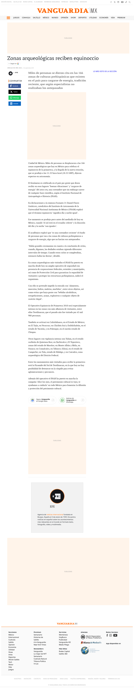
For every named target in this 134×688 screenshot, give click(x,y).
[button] (8, 18)
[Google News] (42, 400)
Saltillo (36, 17)
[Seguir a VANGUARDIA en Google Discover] (13, 63)
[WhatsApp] (72, 400)
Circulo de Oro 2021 (14, 68)
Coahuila (26, 17)
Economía (103, 17)
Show (73, 17)
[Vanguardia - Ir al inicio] (67, 10)
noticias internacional (55, 514)
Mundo (55, 17)
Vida (113, 17)
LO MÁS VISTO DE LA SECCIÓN (105, 71)
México (46, 17)
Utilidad (93, 17)
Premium (121, 17)
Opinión (64, 17)
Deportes (82, 17)
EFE (16, 72)
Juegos (16, 17)
